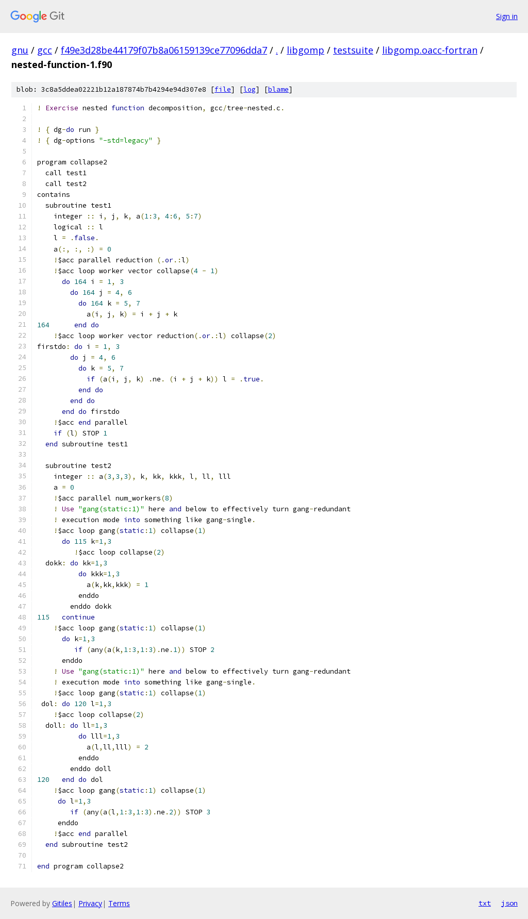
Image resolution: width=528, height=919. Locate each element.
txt (484, 903)
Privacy (90, 903)
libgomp (305, 50)
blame (278, 89)
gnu (19, 50)
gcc (44, 50)
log (249, 89)
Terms (119, 903)
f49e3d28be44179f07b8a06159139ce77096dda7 (164, 50)
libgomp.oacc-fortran (429, 50)
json (509, 903)
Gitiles (62, 903)
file (222, 89)
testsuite (353, 50)
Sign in (507, 16)
